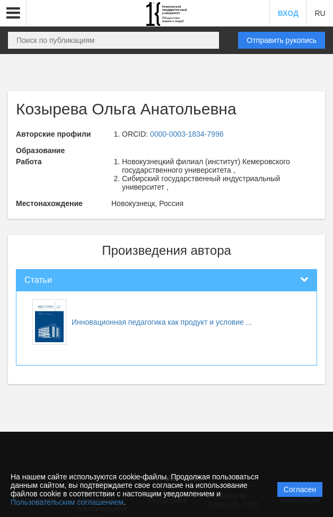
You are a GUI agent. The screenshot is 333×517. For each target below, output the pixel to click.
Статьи (38, 279)
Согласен (300, 489)
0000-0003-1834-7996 (187, 134)
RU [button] (319, 13)
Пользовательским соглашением (67, 502)
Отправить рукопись (282, 40)
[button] (13, 13)
